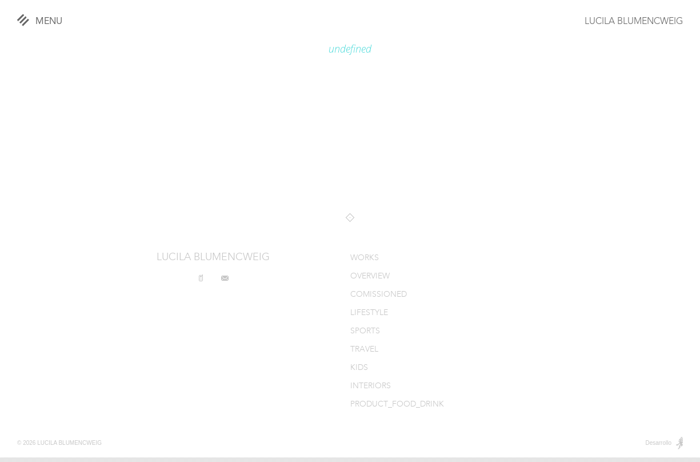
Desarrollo (658, 443)
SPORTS (365, 331)
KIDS (359, 368)
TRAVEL (364, 349)
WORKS (364, 258)
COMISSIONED (378, 294)
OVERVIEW (370, 276)
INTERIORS (370, 386)
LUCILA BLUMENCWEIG (634, 21)
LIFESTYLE (369, 313)
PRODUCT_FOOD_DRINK (397, 404)
